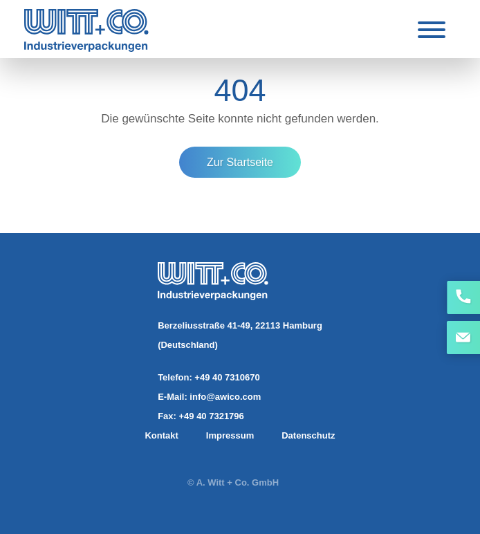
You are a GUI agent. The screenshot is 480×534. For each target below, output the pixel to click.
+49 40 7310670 (226, 377)
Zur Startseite (240, 162)
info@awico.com (225, 397)
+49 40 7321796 (210, 416)
